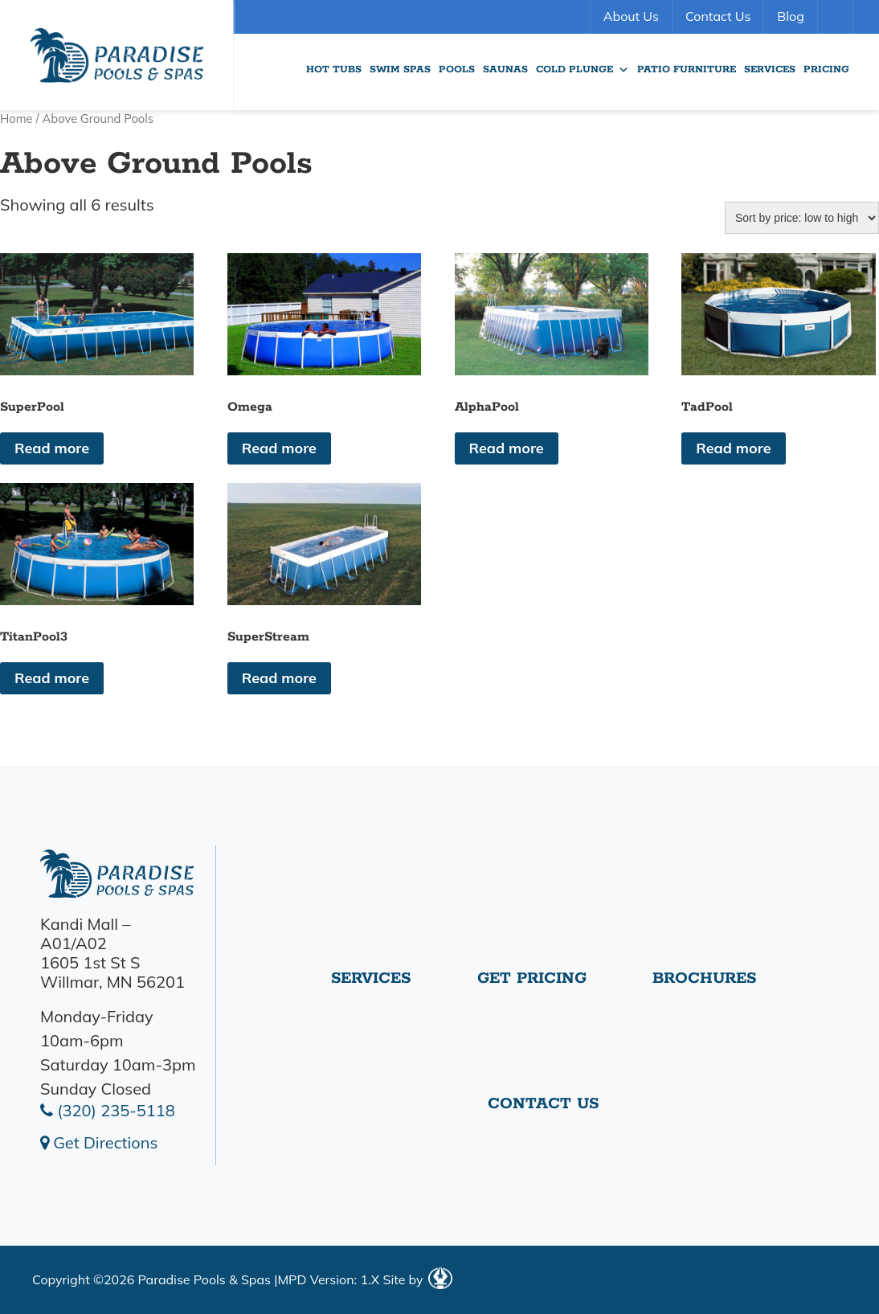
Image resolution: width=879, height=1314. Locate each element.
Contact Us (717, 16)
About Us (631, 16)
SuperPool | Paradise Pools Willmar (116, 55)
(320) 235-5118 (107, 1110)
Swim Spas (400, 69)
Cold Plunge (582, 70)
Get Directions (98, 1142)
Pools (457, 69)
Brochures (704, 978)
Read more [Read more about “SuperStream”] (279, 678)
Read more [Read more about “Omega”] (279, 448)
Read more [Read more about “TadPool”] (733, 448)
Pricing (826, 69)
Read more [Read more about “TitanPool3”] (51, 678)
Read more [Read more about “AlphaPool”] (506, 448)
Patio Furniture (686, 69)
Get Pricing (532, 978)
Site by (417, 1279)
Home (16, 118)
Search (837, 17)
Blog (790, 16)
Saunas (505, 69)
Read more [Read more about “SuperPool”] (51, 448)
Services (769, 69)
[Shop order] (802, 218)
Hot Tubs (334, 69)
